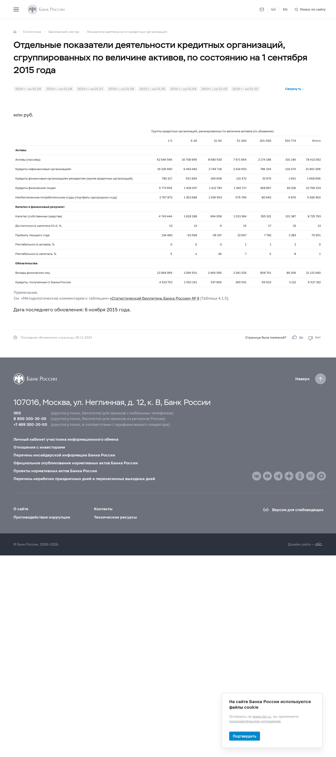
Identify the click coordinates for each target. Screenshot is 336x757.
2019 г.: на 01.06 (121, 89)
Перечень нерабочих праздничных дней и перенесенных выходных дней (84, 478)
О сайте (20, 508)
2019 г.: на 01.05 (152, 89)
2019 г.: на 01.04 (183, 89)
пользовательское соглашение (255, 721)
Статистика (32, 32)
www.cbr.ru (262, 716)
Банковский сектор (64, 32)
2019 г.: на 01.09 (28, 89)
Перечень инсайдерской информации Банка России (64, 455)
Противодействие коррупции (41, 517)
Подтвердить (244, 736)
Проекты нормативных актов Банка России (55, 470)
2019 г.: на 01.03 (214, 89)
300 (17, 413)
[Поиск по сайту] (310, 9)
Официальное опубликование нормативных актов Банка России (75, 462)
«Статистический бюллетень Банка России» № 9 (154, 298)
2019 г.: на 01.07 (90, 89)
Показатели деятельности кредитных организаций (127, 32)
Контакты (103, 508)
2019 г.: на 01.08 (59, 89)
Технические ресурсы (115, 517)
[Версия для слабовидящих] (273, 9)
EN (285, 9)
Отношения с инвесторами (39, 447)
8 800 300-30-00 (30, 418)
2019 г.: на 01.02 (245, 89)
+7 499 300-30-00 (30, 424)
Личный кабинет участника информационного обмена (66, 439)
